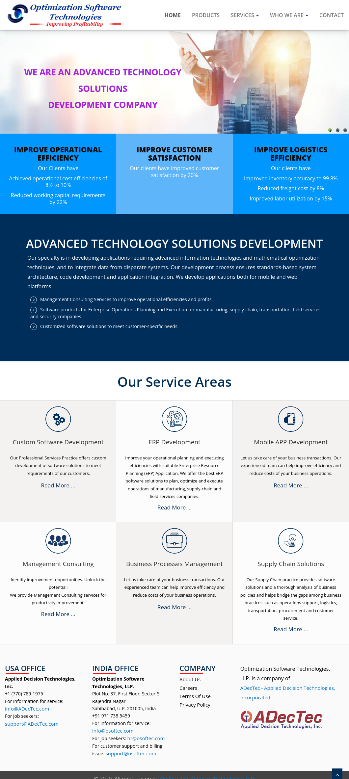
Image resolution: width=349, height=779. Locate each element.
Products (206, 15)
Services (245, 15)
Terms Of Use (195, 696)
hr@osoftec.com (146, 738)
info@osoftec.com (113, 730)
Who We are (289, 15)
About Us (190, 679)
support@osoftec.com (131, 753)
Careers (188, 688)
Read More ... (58, 485)
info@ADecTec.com (27, 708)
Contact (331, 15)
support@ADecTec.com (32, 723)
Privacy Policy (194, 704)
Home (173, 15)
